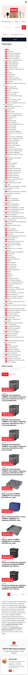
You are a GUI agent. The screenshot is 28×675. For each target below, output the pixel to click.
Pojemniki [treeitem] (8, 234)
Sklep (16, 21)
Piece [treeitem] (7, 197)
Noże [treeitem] (7, 161)
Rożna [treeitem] (7, 271)
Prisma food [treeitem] (9, 254)
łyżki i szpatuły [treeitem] (10, 362)
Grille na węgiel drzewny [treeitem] (13, 115)
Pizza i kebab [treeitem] (10, 229)
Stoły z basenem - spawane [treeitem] (14, 293)
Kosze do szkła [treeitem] (10, 126)
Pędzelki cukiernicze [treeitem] (12, 259)
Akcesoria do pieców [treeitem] (12, 55)
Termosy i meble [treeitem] (10, 314)
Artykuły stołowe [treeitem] (10, 65)
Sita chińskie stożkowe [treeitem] (12, 280)
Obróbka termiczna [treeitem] (11, 174)
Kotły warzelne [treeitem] (10, 128)
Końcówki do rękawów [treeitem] (12, 131)
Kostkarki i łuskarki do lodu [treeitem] (13, 124)
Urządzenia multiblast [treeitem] (12, 326)
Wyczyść (17, 27)
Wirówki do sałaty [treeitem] (11, 346)
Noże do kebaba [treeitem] (10, 163)
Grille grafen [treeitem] (9, 112)
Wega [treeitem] (7, 344)
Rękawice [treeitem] (8, 275)
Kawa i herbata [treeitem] (10, 122)
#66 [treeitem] (6, 49)
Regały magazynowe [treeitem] (12, 270)
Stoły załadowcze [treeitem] (11, 294)
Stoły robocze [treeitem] (10, 291)
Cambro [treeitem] (8, 73)
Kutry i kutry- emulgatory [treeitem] (13, 136)
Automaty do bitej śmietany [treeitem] (14, 69)
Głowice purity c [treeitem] (10, 117)
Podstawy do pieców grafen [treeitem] (14, 232)
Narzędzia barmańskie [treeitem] (12, 158)
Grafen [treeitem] (7, 110)
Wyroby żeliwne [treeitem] (10, 348)
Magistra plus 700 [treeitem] (11, 142)
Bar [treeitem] (6, 71)
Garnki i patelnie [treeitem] (11, 101)
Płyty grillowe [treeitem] (10, 262)
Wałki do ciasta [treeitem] (10, 335)
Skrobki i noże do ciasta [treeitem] (13, 284)
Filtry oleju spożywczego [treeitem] (13, 96)
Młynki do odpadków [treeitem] (12, 152)
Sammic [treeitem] (8, 277)
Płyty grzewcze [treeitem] (10, 264)
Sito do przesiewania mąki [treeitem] (13, 282)
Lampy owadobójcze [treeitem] (12, 140)
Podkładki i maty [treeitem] (11, 230)
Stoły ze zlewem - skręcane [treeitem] (14, 296)
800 (23, 594)
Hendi (23, 21)
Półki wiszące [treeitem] (9, 257)
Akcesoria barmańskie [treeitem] (12, 53)
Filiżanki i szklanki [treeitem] (11, 92)
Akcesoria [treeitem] (8, 51)
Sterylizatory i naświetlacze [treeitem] (14, 289)
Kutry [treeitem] (7, 135)
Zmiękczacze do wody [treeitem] (12, 358)
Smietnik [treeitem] (8, 285)
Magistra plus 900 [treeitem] (11, 144)
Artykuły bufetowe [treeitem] (11, 62)
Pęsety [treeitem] (7, 261)
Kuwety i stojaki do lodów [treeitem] (13, 138)
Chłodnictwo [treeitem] (9, 74)
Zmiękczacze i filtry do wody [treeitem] (14, 360)
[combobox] (7, 27)
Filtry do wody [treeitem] (10, 94)
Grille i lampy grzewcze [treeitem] (12, 113)
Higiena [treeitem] (8, 119)
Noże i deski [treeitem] (9, 165)
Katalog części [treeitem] (10, 120)
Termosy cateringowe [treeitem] (12, 312)
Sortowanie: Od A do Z (17, 34)
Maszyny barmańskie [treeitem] (12, 145)
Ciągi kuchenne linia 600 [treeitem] (13, 80)
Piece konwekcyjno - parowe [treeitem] (14, 207)
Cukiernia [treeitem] (8, 81)
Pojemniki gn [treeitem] (9, 239)
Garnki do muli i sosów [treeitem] (12, 99)
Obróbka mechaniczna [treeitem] (12, 168)
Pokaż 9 (5, 34)
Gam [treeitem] (7, 97)
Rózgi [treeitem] (7, 273)
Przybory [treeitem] (8, 255)
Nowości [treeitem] (8, 160)
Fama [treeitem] (7, 90)
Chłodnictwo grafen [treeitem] (11, 78)
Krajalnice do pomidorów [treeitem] (13, 133)
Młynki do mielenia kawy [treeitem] (13, 149)
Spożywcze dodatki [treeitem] (11, 287)
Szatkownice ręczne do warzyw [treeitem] (15, 310)
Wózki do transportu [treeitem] (12, 349)
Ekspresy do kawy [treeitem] (11, 89)
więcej (13, 670)
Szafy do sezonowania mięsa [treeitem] (14, 309)
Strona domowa (6, 21)
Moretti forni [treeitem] (9, 147)
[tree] (14, 206)
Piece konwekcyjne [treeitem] (11, 199)
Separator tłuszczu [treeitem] (11, 278)
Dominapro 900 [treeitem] (10, 87)
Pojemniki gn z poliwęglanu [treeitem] (14, 252)
